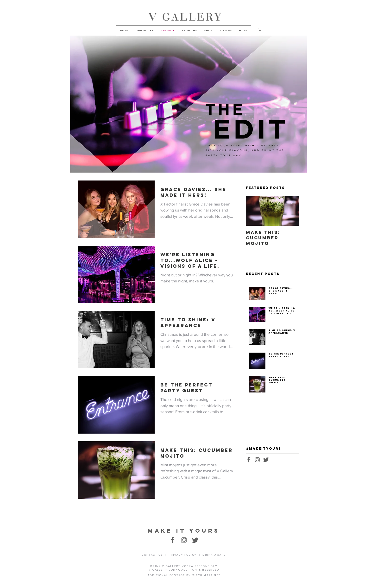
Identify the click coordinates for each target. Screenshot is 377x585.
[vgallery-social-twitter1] (266, 459)
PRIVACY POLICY (182, 554)
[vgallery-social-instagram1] (257, 459)
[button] (260, 29)
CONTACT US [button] (152, 554)
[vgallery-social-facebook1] (248, 459)
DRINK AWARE (213, 554)
